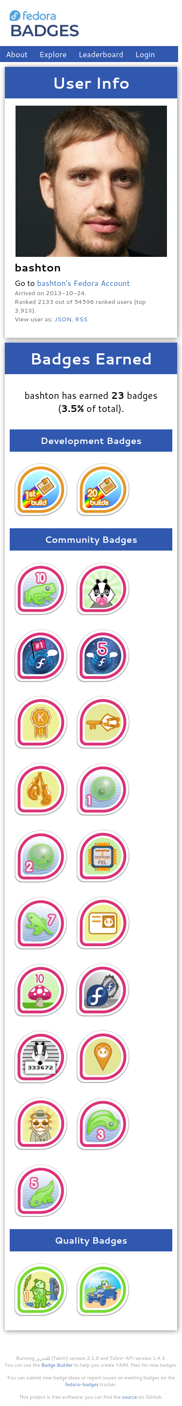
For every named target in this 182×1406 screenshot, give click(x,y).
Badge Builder (57, 1364)
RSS (81, 319)
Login (145, 54)
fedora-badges (82, 1384)
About (17, 54)
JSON (62, 319)
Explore (52, 54)
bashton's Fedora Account (83, 282)
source (129, 1396)
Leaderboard (101, 54)
